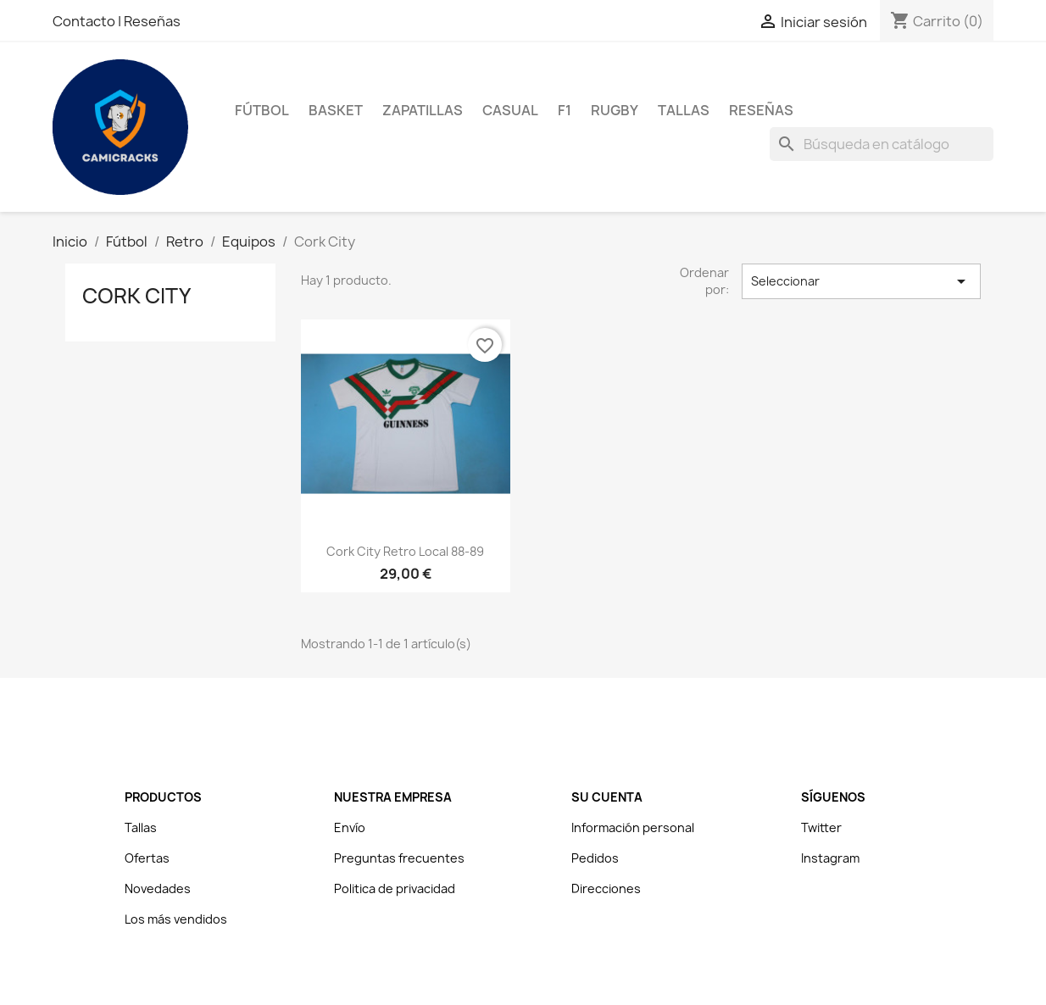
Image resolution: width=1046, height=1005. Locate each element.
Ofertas (147, 858)
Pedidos (595, 858)
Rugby (614, 110)
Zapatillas (422, 110)
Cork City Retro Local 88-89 (405, 551)
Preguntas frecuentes (399, 858)
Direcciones (606, 888)
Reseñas (152, 21)
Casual (510, 110)
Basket (336, 110)
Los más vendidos (176, 919)
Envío (349, 827)
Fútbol (262, 110)
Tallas (683, 110)
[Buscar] (881, 144)
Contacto (85, 21)
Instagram (830, 858)
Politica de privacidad (394, 888)
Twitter (821, 827)
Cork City (136, 295)
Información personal (632, 827)
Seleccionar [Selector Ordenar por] (861, 281)
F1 (564, 110)
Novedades (158, 888)
